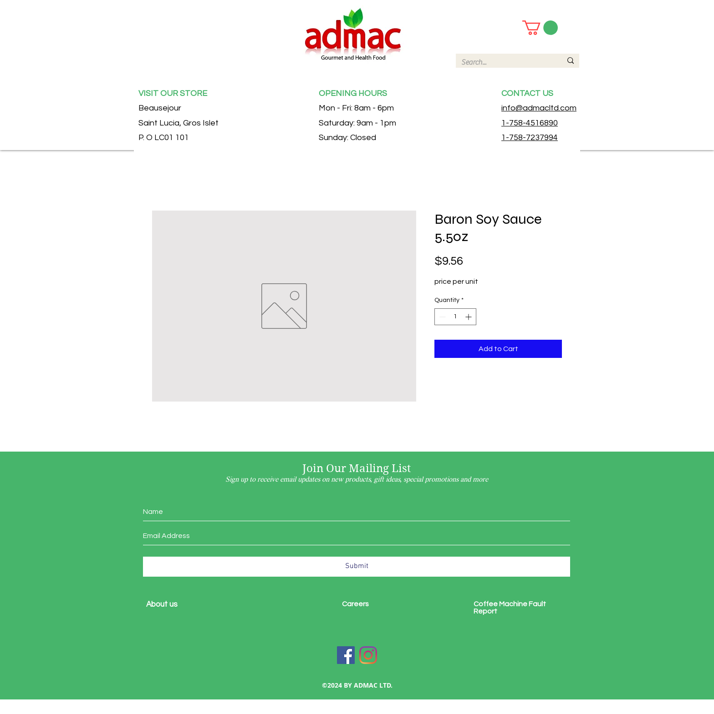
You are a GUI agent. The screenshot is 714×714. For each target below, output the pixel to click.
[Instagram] (368, 655)
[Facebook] (346, 655)
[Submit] (356, 567)
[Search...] (504, 62)
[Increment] (469, 317)
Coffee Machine (501, 604)
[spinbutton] (455, 317)
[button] (540, 27)
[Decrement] (441, 317)
